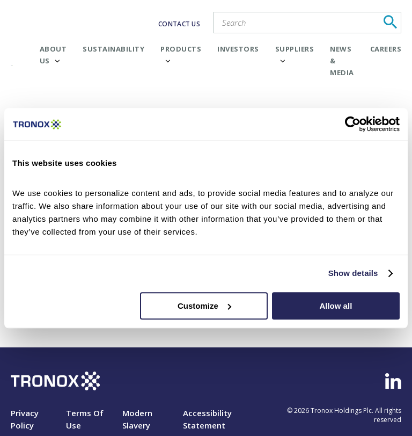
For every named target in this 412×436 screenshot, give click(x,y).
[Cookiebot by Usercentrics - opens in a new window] (353, 124)
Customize (204, 305)
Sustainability (113, 49)
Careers (386, 49)
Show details (353, 273)
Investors (238, 49)
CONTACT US (179, 23)
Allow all (335, 305)
